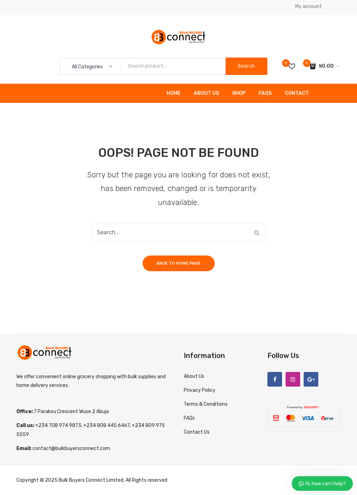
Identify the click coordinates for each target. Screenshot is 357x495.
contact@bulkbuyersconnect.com (71, 448)
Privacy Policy (199, 390)
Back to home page (179, 263)
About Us (206, 93)
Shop (238, 93)
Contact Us (197, 432)
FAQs (265, 93)
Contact (297, 93)
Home (174, 93)
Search (246, 66)
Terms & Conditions (206, 404)
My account (308, 6)
